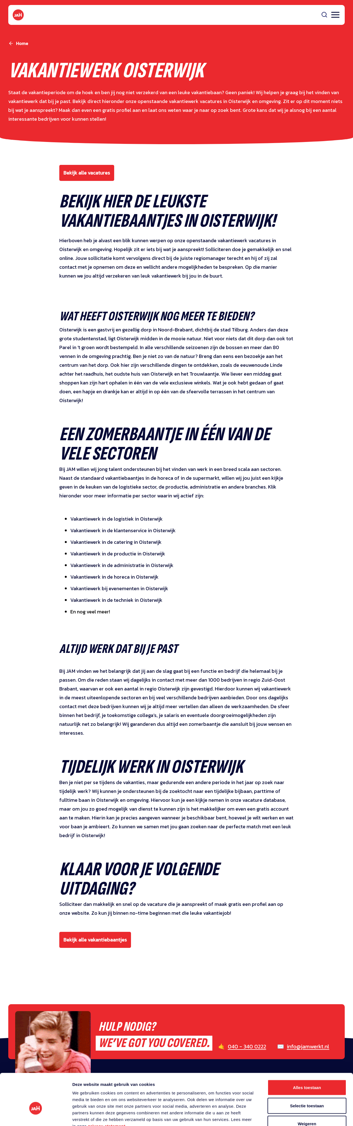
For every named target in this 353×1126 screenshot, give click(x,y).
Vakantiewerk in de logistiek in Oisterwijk (116, 519)
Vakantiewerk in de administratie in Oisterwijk (121, 565)
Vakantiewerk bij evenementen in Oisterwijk (119, 588)
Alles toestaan (307, 1053)
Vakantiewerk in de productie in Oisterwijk (117, 553)
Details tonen (298, 1115)
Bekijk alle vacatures (86, 172)
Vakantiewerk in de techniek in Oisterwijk (116, 600)
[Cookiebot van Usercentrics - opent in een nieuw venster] (36, 1115)
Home (22, 43)
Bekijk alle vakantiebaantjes (95, 939)
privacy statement (106, 1092)
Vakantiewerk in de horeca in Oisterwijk (114, 577)
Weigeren (307, 1089)
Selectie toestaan (307, 1071)
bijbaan (243, 791)
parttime (264, 791)
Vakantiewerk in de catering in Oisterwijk (116, 542)
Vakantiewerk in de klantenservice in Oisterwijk (123, 530)
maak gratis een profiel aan (245, 904)
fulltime (68, 800)
